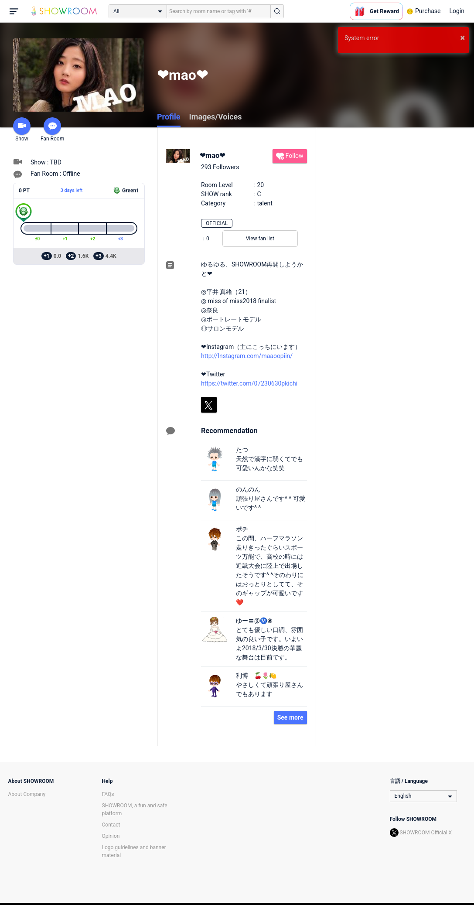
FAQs (108, 794)
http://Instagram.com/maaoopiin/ (247, 355)
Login (456, 10)
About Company (27, 794)
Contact (111, 825)
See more (290, 717)
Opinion (111, 836)
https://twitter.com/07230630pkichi (249, 383)
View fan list (260, 239)
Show (22, 129)
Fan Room (52, 129)
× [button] (462, 37)
